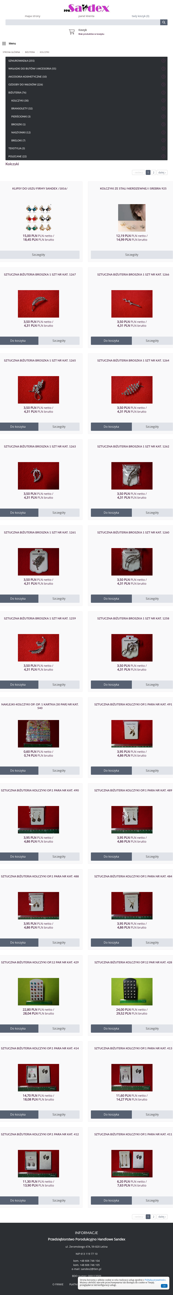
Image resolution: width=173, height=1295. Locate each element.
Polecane (86, 156)
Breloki (88, 140)
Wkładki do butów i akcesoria (86, 68)
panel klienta (86, 16)
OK (164, 1285)
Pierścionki (88, 116)
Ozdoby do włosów (86, 84)
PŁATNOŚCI (76, 1284)
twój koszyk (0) (140, 16)
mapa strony (32, 16)
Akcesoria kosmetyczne (86, 76)
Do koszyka (111, 341)
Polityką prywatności (155, 1279)
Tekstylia (86, 148)
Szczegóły (131, 255)
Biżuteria (30, 52)
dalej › (162, 172)
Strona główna (11, 52)
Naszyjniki (88, 132)
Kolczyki (44, 52)
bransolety (88, 108)
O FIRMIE (57, 1284)
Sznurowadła (86, 60)
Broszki (88, 124)
